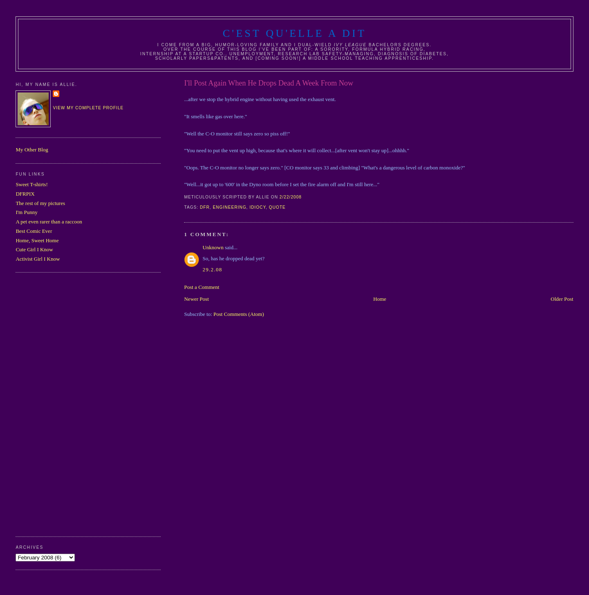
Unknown (212, 247)
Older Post (562, 299)
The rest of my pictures (40, 203)
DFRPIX (25, 194)
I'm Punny (26, 212)
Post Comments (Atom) (239, 314)
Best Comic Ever (34, 231)
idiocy (258, 207)
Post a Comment (201, 287)
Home (380, 299)
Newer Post (196, 299)
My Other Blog (32, 149)
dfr (205, 207)
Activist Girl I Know (38, 259)
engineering (229, 207)
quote (277, 207)
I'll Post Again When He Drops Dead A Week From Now (268, 83)
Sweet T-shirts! (31, 184)
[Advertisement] (48, 403)
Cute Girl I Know (34, 249)
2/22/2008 (290, 197)
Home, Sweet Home (37, 240)
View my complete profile (88, 108)
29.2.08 (212, 269)
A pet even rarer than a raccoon (49, 222)
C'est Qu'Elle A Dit (294, 33)
